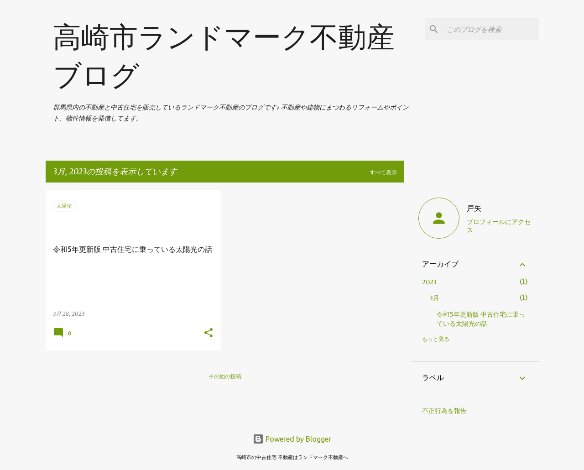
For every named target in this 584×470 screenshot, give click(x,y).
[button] (208, 333)
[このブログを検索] (491, 29)
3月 (434, 298)
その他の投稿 (225, 376)
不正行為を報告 (444, 411)
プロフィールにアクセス (499, 226)
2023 (429, 282)
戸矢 (474, 208)
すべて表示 (383, 172)
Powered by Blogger (292, 439)
